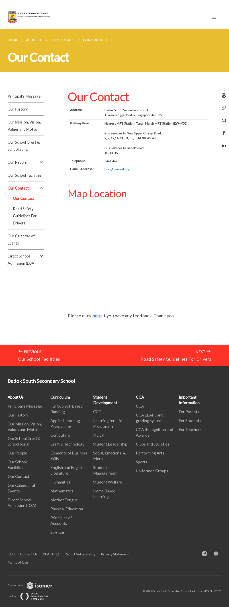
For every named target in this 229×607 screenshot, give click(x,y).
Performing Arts (150, 452)
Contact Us (28, 554)
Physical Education (66, 508)
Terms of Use (18, 562)
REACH (49, 554)
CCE (97, 411)
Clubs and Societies (152, 444)
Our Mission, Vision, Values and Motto (24, 126)
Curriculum (60, 397)
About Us (16, 397)
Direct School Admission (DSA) (26, 260)
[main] (114, 197)
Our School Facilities (24, 175)
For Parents (189, 411)
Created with (33, 585)
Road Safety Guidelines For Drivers (25, 215)
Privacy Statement (115, 554)
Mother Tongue (64, 499)
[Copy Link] (222, 108)
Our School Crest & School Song (24, 146)
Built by (31, 596)
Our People (26, 162)
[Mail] (222, 117)
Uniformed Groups (152, 470)
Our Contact (26, 188)
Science (57, 532)
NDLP (98, 435)
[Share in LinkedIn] (222, 142)
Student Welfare (107, 481)
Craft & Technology (67, 444)
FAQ (11, 554)
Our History (18, 109)
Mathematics (62, 490)
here (97, 315)
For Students (190, 420)
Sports (141, 461)
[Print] (222, 95)
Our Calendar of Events (21, 239)
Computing (60, 435)
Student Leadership (110, 444)
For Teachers (190, 429)
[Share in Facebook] (222, 130)
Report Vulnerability (80, 554)
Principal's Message (24, 96)
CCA (140, 397)
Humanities (60, 481)
